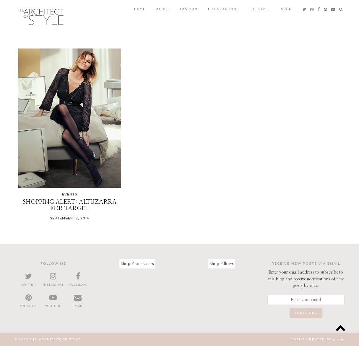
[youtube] (53, 301)
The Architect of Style (55, 339)
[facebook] (319, 9)
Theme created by (318, 339)
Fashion (188, 9)
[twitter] (305, 9)
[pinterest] (326, 9)
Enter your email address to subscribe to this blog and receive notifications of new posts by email (306, 279)
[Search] (341, 9)
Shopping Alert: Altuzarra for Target (70, 205)
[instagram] (312, 9)
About (162, 9)
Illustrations (223, 9)
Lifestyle (259, 9)
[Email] (333, 9)
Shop (286, 9)
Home (140, 9)
